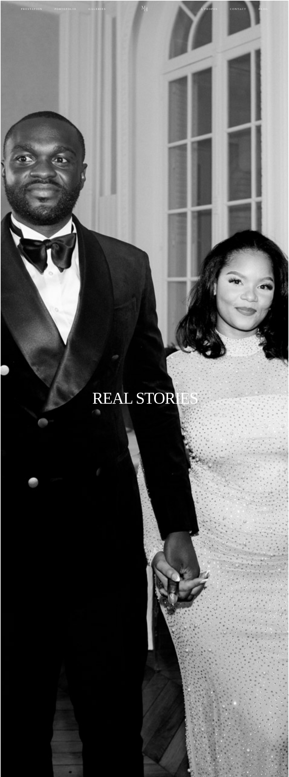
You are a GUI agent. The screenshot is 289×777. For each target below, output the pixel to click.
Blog (263, 9)
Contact (238, 9)
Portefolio (65, 9)
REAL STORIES (145, 398)
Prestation (32, 9)
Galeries (97, 9)
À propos (209, 9)
